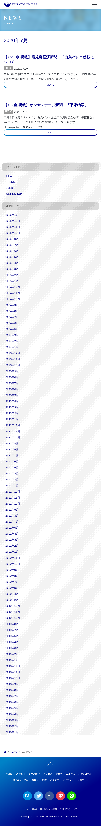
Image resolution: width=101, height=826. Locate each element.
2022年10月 (12, 437)
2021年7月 (12, 521)
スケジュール (85, 774)
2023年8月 (12, 377)
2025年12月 (12, 220)
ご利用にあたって (68, 809)
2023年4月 (12, 401)
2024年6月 (12, 323)
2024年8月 (12, 311)
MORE (50, 84)
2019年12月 (12, 605)
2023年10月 (12, 365)
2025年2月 (12, 274)
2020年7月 (12, 581)
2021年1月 (12, 551)
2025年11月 (12, 226)
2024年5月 (12, 329)
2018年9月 (12, 684)
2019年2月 (12, 654)
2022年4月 (12, 473)
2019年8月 (12, 623)
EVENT (10, 187)
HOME (9, 774)
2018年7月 (12, 696)
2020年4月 (12, 593)
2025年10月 (12, 232)
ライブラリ (68, 780)
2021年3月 (12, 539)
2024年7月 (12, 317)
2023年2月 (12, 413)
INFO (8, 175)
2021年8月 (12, 515)
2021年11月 (12, 497)
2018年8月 (12, 690)
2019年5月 (12, 635)
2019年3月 (12, 647)
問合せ (59, 774)
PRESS (8, 68)
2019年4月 (12, 641)
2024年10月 (12, 298)
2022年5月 (12, 467)
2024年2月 (12, 341)
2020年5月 (12, 587)
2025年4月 (12, 262)
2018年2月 (12, 726)
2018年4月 (12, 714)
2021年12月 (12, 491)
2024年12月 (12, 286)
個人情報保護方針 (48, 809)
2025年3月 (12, 268)
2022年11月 (12, 431)
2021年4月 (12, 533)
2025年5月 (12, 256)
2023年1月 (12, 419)
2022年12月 (12, 425)
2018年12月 (12, 666)
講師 (44, 780)
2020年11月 (12, 557)
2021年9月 (12, 509)
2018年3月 (12, 720)
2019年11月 (12, 611)
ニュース (70, 774)
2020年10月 (12, 563)
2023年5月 (12, 395)
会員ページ (82, 780)
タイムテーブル (20, 780)
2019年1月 (12, 660)
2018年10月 (12, 678)
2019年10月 (12, 617)
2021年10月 (12, 503)
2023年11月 (12, 359)
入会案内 (20, 774)
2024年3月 (12, 335)
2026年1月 (12, 214)
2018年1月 (12, 732)
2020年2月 (12, 599)
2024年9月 (12, 305)
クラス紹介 (34, 774)
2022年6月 (12, 461)
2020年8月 (12, 575)
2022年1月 (12, 485)
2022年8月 (12, 449)
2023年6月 (12, 389)
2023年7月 (12, 383)
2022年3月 (12, 479)
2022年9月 (12, 443)
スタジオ (54, 780)
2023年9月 (12, 371)
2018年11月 (12, 672)
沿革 (26, 809)
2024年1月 (12, 347)
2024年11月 (12, 292)
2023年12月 (12, 353)
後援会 (35, 780)
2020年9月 (12, 569)
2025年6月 (12, 250)
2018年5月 (12, 708)
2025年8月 (12, 238)
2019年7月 (12, 629)
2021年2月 (12, 545)
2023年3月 (12, 407)
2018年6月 (12, 702)
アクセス (47, 774)
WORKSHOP (13, 193)
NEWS (13, 752)
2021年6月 (12, 527)
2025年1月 (12, 280)
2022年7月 (12, 455)
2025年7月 (12, 244)
